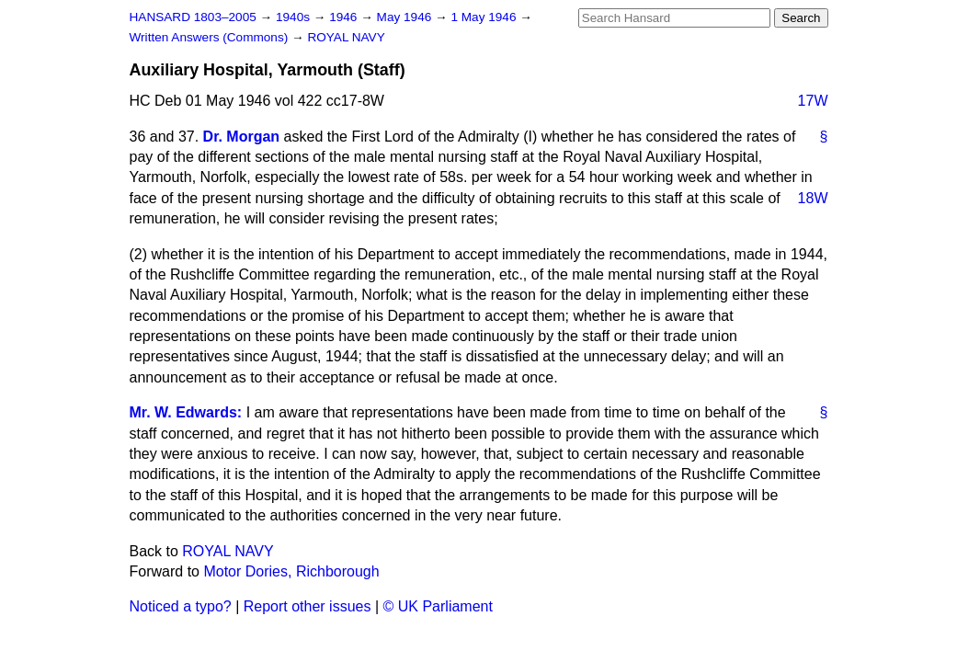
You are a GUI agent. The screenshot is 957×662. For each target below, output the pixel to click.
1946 (344, 17)
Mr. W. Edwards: (186, 412)
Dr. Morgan (241, 136)
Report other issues (307, 606)
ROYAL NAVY (345, 37)
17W (813, 100)
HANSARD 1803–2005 (193, 17)
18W (813, 198)
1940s (294, 17)
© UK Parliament (438, 606)
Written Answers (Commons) (211, 37)
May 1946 (406, 17)
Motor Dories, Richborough (291, 571)
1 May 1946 (484, 17)
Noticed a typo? (181, 606)
